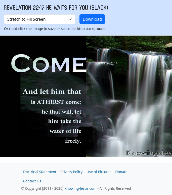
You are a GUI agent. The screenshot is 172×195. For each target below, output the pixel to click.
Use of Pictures (99, 171)
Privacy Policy (71, 171)
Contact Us (32, 181)
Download (92, 19)
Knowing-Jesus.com (80, 188)
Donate (121, 171)
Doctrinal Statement (39, 171)
